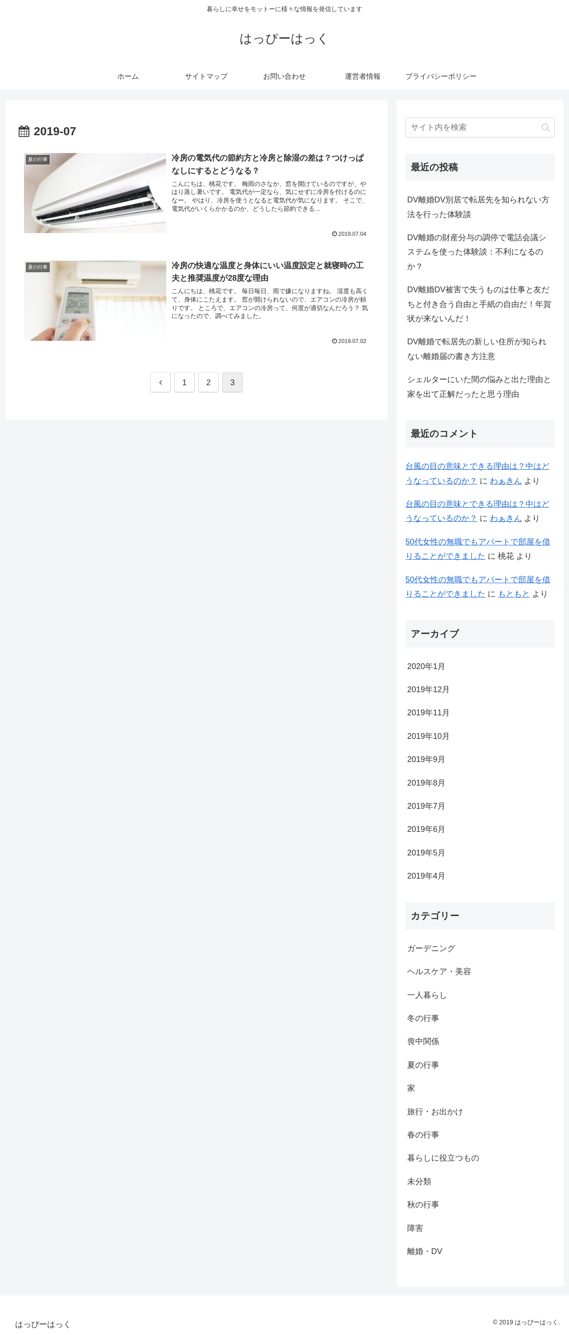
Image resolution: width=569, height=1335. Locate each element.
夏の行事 (423, 1065)
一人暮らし (427, 995)
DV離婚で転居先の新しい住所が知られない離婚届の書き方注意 (476, 348)
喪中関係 (423, 1041)
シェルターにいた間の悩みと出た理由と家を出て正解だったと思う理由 (479, 386)
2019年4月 (426, 875)
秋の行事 (423, 1204)
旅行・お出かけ (435, 1111)
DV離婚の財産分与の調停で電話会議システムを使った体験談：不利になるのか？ (476, 252)
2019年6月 (426, 829)
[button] (545, 127)
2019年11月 (428, 712)
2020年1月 (426, 666)
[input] (480, 127)
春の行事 (423, 1134)
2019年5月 (426, 852)
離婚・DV (424, 1251)
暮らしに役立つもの (443, 1158)
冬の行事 (423, 1018)
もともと (514, 593)
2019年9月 (426, 759)
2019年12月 (428, 689)
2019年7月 (426, 806)
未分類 (419, 1181)
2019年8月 (426, 782)
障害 (415, 1228)
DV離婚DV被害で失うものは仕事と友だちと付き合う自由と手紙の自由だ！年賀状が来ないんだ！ (479, 304)
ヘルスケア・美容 (439, 971)
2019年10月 (428, 736)
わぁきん (506, 480)
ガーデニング (431, 948)
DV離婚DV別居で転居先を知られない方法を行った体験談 (478, 206)
